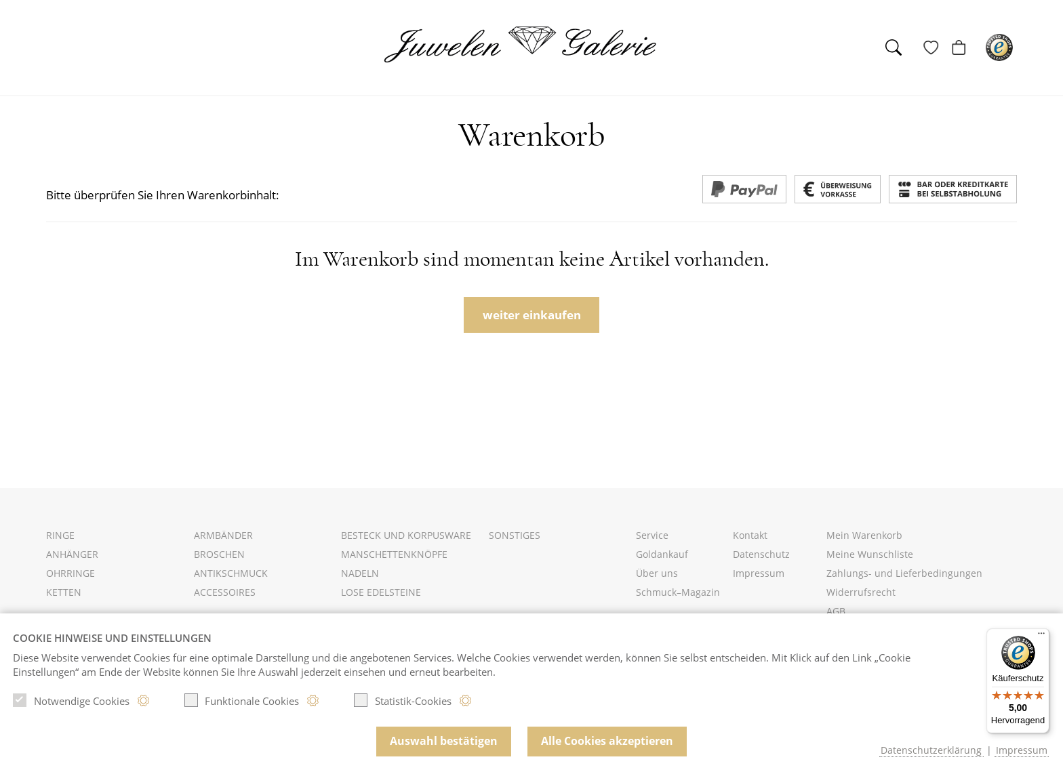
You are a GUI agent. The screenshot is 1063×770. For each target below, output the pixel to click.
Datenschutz (761, 554)
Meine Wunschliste (869, 554)
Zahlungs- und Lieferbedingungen (904, 573)
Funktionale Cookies (242, 700)
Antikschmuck (231, 573)
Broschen (219, 554)
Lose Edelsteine (381, 592)
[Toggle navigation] (58, 49)
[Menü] (1041, 636)
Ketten (63, 592)
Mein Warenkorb (864, 535)
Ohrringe (70, 573)
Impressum (758, 573)
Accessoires (225, 592)
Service (652, 535)
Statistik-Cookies (403, 700)
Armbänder (223, 535)
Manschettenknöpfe (394, 554)
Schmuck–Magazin (678, 592)
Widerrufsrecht (861, 592)
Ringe (60, 535)
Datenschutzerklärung (931, 750)
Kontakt (750, 535)
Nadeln (360, 573)
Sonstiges (514, 535)
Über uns (657, 573)
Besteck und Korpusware (406, 535)
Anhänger (72, 554)
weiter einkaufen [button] (532, 315)
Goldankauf (662, 554)
